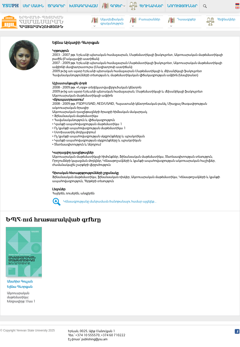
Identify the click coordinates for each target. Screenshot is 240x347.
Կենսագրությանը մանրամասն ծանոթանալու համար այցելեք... (109, 201)
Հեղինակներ (226, 19)
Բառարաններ (149, 19)
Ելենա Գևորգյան (19, 286)
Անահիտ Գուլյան (20, 281)
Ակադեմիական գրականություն (111, 21)
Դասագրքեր (186, 19)
